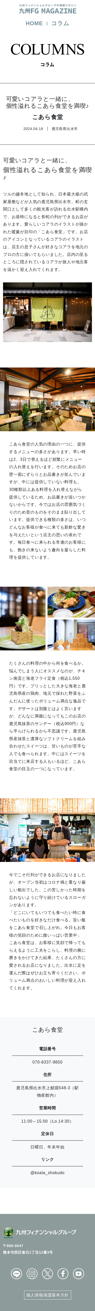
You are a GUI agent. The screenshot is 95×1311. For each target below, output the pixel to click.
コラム (60, 23)
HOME (34, 23)
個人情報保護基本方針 (47, 1295)
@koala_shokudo (47, 1173)
